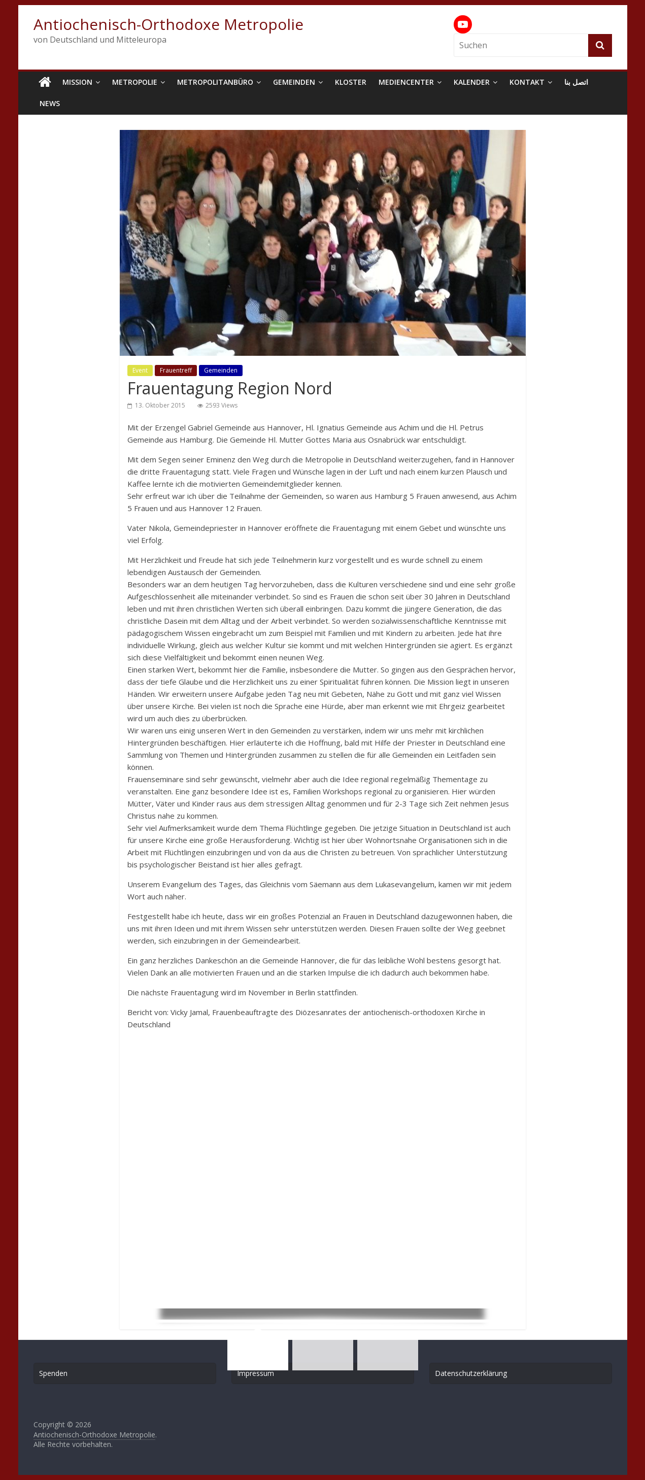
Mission (77, 82)
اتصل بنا (576, 82)
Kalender (472, 82)
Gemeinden (294, 82)
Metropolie (134, 82)
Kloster (350, 82)
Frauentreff (176, 370)
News (50, 103)
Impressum (255, 1373)
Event (140, 370)
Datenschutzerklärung (471, 1373)
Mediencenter (406, 82)
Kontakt (527, 82)
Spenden (53, 1373)
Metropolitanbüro (215, 82)
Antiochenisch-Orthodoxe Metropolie (168, 24)
